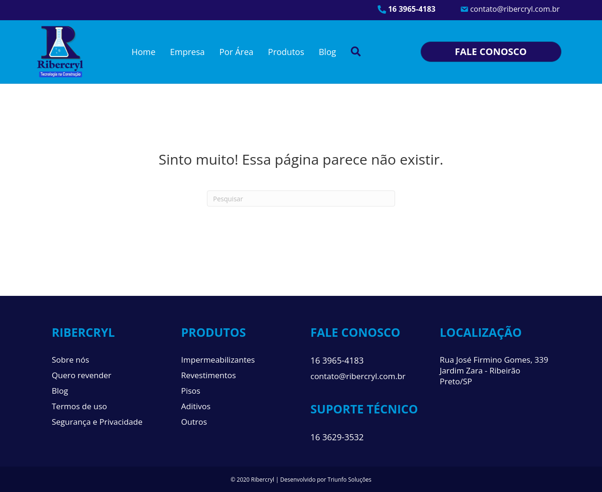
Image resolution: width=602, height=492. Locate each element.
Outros (194, 421)
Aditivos (196, 406)
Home (144, 51)
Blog (327, 51)
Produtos (286, 51)
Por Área (236, 51)
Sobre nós (70, 359)
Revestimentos (208, 375)
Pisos (190, 390)
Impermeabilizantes (218, 359)
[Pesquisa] (301, 198)
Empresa (187, 51)
